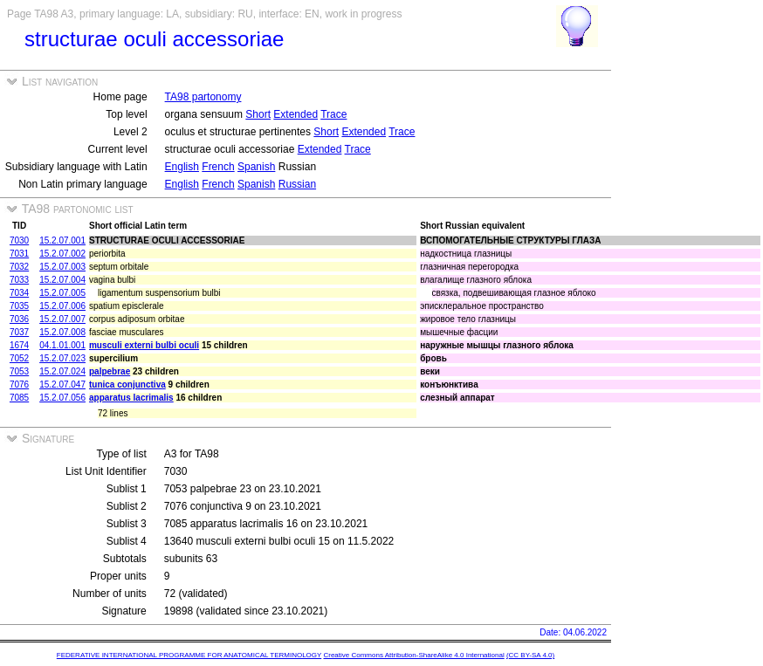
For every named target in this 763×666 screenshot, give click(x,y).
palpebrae (109, 371)
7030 (19, 240)
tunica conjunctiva (127, 384)
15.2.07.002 (62, 253)
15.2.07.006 (62, 306)
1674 (19, 345)
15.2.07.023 (62, 358)
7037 (19, 332)
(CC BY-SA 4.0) (530, 655)
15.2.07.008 (62, 332)
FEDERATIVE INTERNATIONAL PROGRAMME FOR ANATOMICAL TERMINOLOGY (189, 655)
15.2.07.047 (62, 384)
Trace (333, 114)
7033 (19, 280)
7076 (19, 384)
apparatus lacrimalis (131, 397)
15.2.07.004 (62, 280)
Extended (295, 114)
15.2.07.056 (62, 397)
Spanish (256, 167)
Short (258, 114)
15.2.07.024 (62, 371)
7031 (19, 253)
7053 (19, 371)
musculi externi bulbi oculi (144, 345)
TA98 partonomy (203, 97)
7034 (19, 293)
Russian (297, 184)
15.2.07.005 (62, 293)
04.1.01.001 (62, 345)
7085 (19, 397)
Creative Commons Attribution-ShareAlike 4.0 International (413, 655)
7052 (19, 358)
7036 (19, 319)
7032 (19, 266)
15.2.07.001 (62, 240)
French (218, 167)
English (182, 167)
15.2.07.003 (62, 266)
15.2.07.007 (62, 319)
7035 (19, 306)
